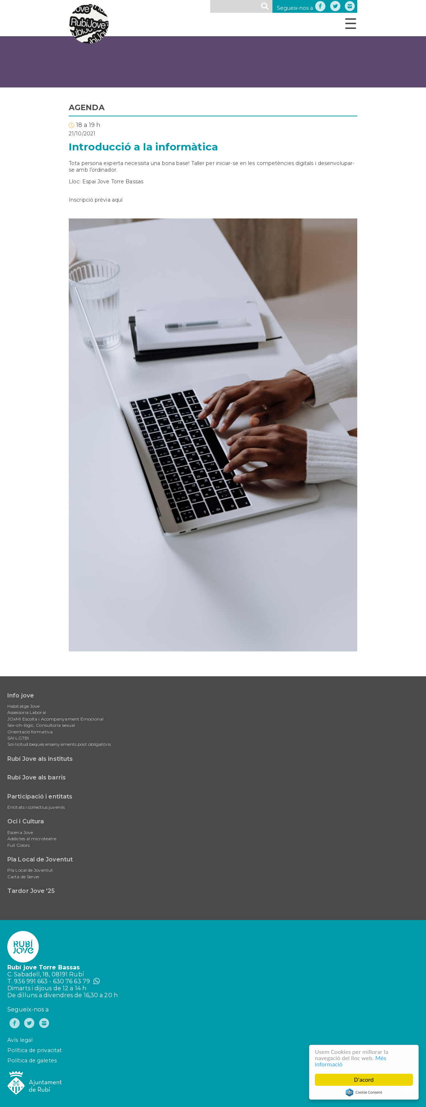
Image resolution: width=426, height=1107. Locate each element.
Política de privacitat (34, 1050)
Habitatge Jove (23, 706)
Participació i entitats (39, 796)
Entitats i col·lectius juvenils (36, 807)
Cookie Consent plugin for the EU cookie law (364, 1092)
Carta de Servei (23, 876)
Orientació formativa (30, 731)
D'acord (364, 1080)
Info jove (20, 695)
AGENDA (87, 107)
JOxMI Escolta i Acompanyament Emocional (55, 719)
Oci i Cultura (25, 821)
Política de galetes (32, 1060)
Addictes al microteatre (31, 838)
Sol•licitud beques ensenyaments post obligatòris (59, 744)
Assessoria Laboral (26, 712)
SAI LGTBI (18, 738)
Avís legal (20, 1040)
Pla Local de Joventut (40, 859)
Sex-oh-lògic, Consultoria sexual (41, 725)
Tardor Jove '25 (31, 890)
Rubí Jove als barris (36, 777)
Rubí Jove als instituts (40, 758)
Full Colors (18, 845)
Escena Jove (20, 832)
